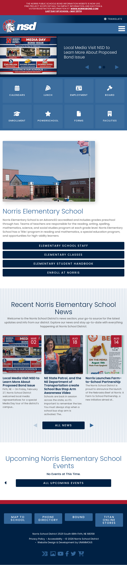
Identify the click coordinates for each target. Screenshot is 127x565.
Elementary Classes (63, 254)
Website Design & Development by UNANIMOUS (64, 542)
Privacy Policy (37, 539)
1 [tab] (100, 67)
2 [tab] (104, 67)
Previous (87, 67)
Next (117, 67)
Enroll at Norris (63, 272)
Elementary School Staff (63, 245)
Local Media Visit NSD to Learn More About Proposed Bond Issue (90, 53)
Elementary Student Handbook (63, 263)
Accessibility (55, 539)
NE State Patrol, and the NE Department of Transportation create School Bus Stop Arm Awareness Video (62, 385)
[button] (49, 206)
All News (63, 425)
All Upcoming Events (63, 483)
